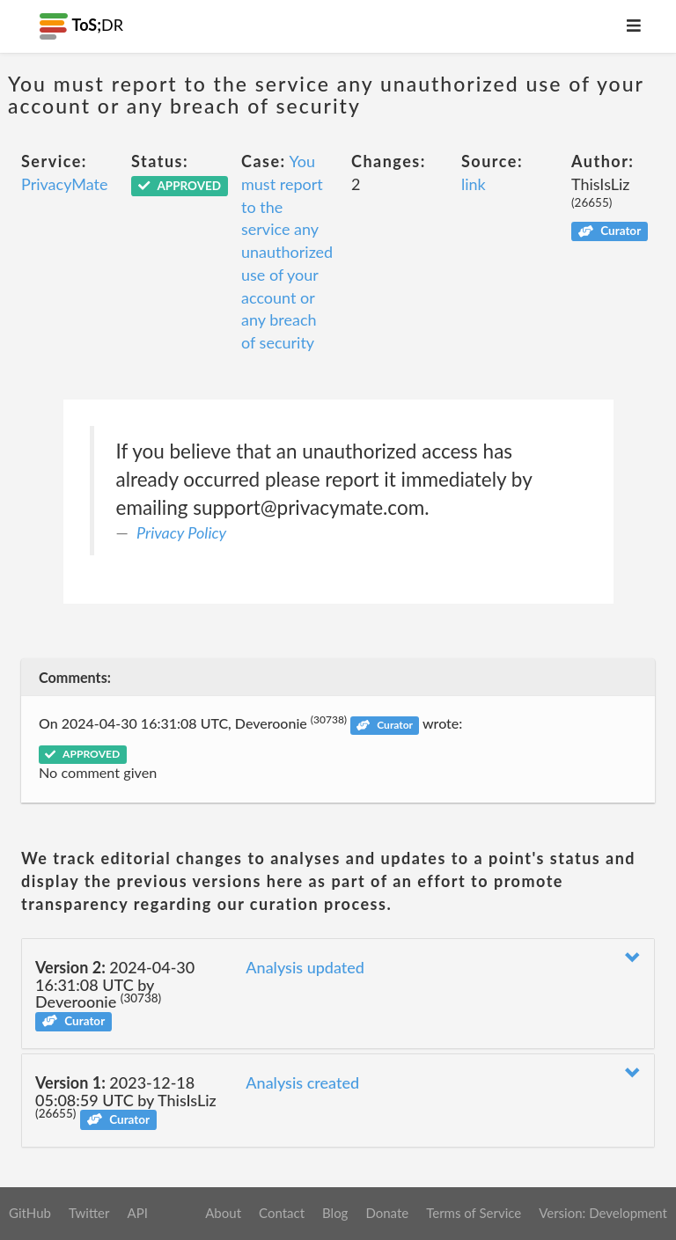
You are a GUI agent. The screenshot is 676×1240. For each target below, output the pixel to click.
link (473, 184)
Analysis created (302, 1082)
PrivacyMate (64, 184)
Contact (282, 1213)
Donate (386, 1213)
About (223, 1213)
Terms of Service (473, 1213)
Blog (335, 1213)
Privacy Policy (181, 532)
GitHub (30, 1213)
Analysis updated (305, 967)
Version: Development (603, 1213)
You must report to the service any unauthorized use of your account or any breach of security (287, 251)
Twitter (89, 1213)
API (137, 1213)
